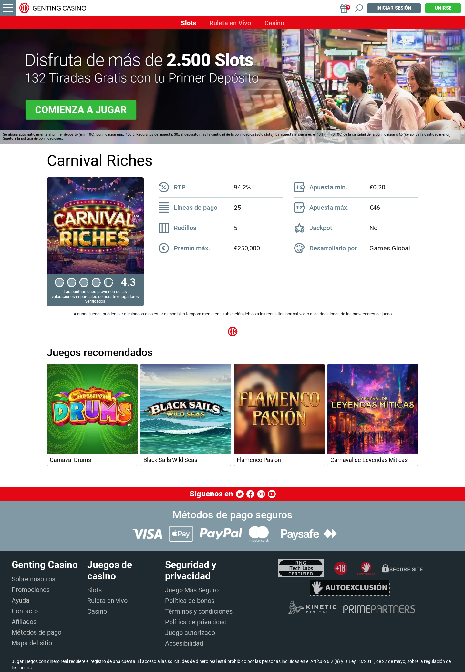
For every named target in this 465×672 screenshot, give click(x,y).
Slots (188, 23)
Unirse (443, 8)
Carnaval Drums (70, 460)
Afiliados (24, 622)
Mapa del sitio (32, 643)
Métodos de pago (36, 632)
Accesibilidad (184, 643)
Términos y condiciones (198, 611)
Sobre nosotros (33, 579)
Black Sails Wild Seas (170, 460)
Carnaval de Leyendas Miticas (369, 460)
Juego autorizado (190, 632)
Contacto (25, 611)
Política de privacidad (196, 622)
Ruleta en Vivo (230, 23)
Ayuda (20, 600)
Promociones (31, 590)
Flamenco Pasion (259, 460)
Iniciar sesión (394, 8)
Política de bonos (189, 601)
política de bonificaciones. (42, 139)
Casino (274, 23)
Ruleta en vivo (107, 601)
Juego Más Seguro (192, 590)
